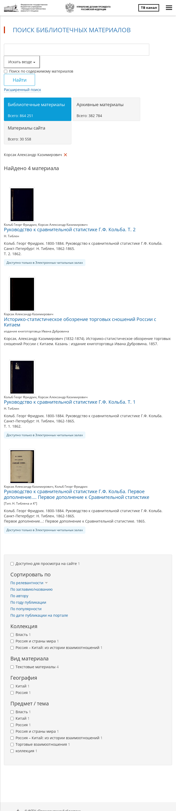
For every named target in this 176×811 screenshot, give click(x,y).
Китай (20, 686)
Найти (19, 80)
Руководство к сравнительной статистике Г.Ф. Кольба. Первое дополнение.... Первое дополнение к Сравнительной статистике (76, 494)
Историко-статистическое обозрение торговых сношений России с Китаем (80, 322)
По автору (19, 595)
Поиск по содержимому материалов (38, 71)
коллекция (23, 750)
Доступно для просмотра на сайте (45, 563)
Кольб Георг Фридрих (20, 224)
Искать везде (21, 61)
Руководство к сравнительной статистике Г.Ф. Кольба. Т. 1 (70, 402)
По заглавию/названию (31, 589)
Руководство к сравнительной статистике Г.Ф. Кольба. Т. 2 (70, 229)
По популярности (26, 608)
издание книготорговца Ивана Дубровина (36, 331)
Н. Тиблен (11, 236)
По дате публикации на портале (39, 615)
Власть (20, 634)
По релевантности (29, 582)
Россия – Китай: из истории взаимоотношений (56, 647)
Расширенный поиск (22, 89)
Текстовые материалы (34, 666)
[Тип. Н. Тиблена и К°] (20, 503)
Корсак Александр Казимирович (62, 224)
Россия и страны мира (34, 641)
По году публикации (28, 602)
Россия (20, 692)
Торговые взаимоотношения (40, 744)
